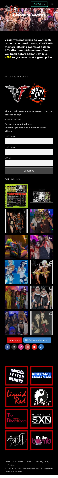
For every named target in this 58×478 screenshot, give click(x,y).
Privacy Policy (42, 461)
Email (8, 157)
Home (7, 461)
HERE (8, 57)
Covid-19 (29, 461)
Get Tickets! (39, 4)
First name (10, 136)
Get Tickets (18, 461)
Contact (11, 465)
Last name (10, 147)
